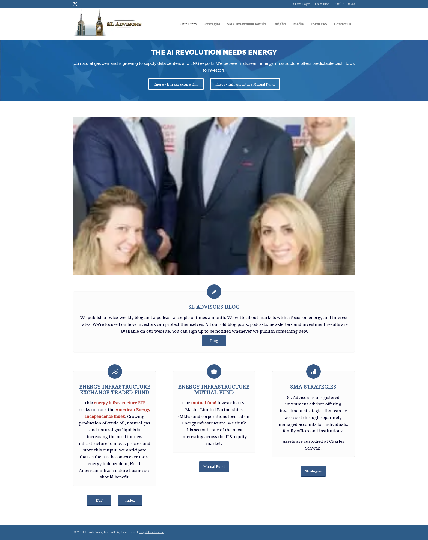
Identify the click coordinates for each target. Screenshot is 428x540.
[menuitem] (188, 24)
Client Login (301, 4)
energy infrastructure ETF (119, 403)
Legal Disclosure (151, 532)
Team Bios (321, 4)
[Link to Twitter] (75, 4)
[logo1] (107, 24)
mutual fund (203, 403)
